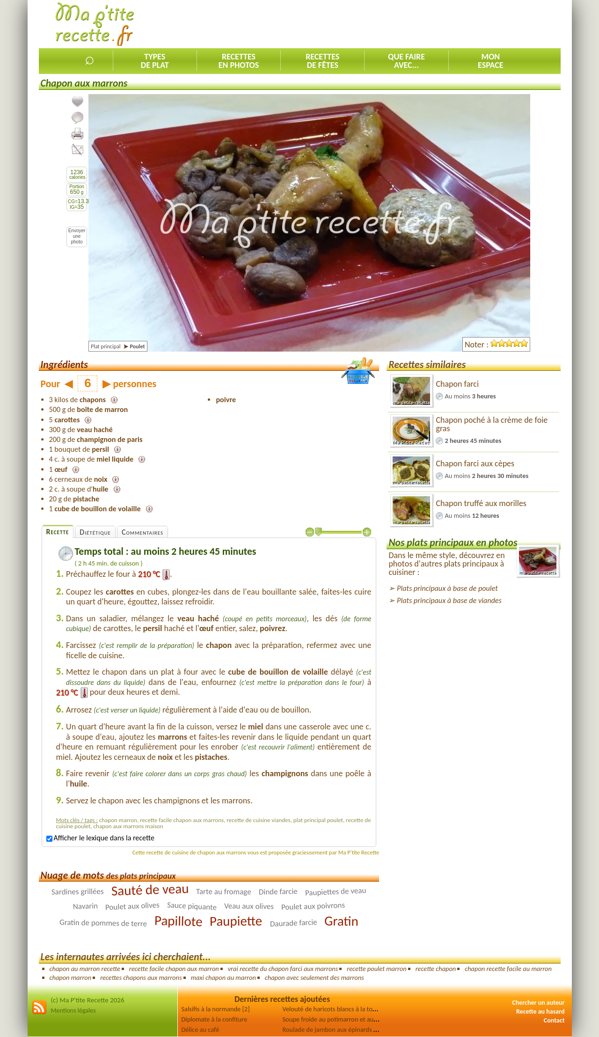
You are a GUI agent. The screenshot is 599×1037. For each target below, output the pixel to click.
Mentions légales (73, 1011)
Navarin (85, 906)
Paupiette (236, 921)
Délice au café (200, 1029)
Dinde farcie (278, 892)
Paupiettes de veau (335, 892)
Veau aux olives (249, 906)
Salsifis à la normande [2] (216, 1009)
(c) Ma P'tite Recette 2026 (87, 1000)
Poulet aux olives (132, 906)
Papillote (178, 921)
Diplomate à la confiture (215, 1019)
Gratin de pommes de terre (103, 923)
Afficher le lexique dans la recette (100, 837)
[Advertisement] (390, 24)
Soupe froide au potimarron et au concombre (344, 1019)
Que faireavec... (406, 60)
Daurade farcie (293, 923)
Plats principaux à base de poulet (447, 588)
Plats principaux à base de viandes (449, 600)
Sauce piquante (192, 906)
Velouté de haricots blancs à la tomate (335, 1009)
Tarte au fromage (223, 892)
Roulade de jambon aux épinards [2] (332, 1029)
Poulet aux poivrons (313, 906)
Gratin (341, 921)
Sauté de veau (150, 889)
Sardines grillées (77, 892)
